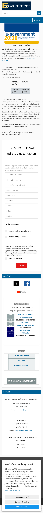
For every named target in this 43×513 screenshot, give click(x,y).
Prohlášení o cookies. (12, 491)
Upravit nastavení (22, 497)
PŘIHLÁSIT (21, 265)
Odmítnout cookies (22, 502)
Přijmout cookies (22, 507)
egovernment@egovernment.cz (24, 410)
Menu (37, 20)
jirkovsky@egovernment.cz (24, 430)
